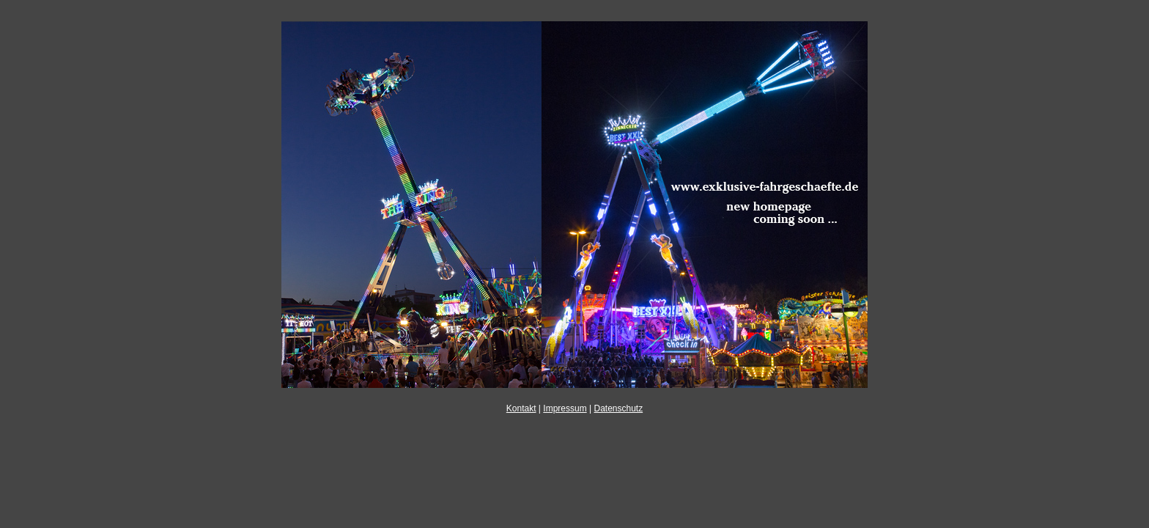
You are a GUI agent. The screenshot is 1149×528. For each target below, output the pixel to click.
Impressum (564, 408)
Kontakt (521, 408)
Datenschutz (618, 408)
